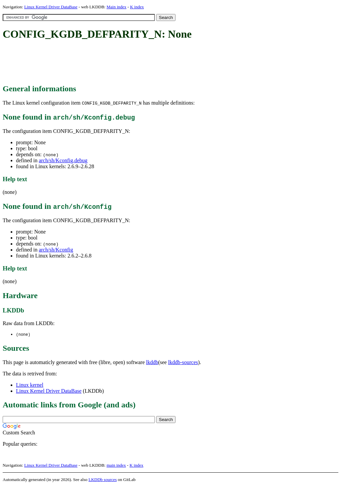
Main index (117, 6)
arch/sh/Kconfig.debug (63, 160)
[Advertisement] (124, 63)
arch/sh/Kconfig (56, 249)
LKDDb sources (103, 479)
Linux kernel (29, 385)
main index (116, 465)
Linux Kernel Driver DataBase (51, 6)
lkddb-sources (183, 362)
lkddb (152, 362)
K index (137, 6)
